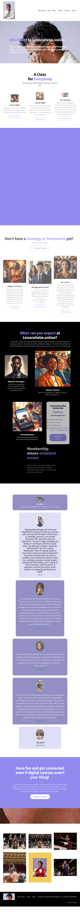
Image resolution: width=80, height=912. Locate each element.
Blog (53, 10)
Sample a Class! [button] (40, 802)
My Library (42, 10)
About (61, 10)
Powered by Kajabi (72, 908)
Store (49, 10)
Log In (74, 10)
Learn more (14, 313)
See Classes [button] (14, 122)
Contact (67, 10)
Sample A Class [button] (64, 440)
